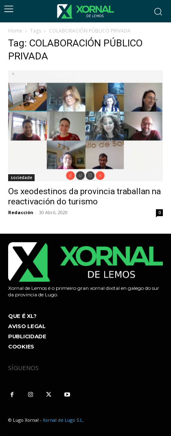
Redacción (20, 212)
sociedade (21, 177)
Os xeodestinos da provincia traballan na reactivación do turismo (84, 196)
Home (15, 30)
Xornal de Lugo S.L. (63, 420)
